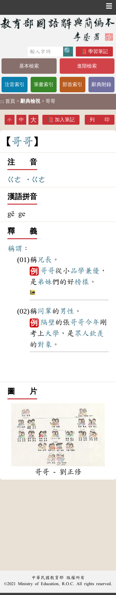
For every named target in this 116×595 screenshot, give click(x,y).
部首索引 (72, 84)
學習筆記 (98, 51)
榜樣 (81, 281)
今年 (92, 322)
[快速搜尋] (45, 51)
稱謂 (14, 248)
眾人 (81, 333)
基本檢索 (29, 66)
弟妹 (44, 281)
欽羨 (96, 333)
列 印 (100, 119)
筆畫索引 (44, 84)
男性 (66, 311)
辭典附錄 (101, 84)
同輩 (44, 311)
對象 (44, 344)
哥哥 (47, 270)
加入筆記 (65, 119)
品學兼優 (85, 270)
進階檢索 (87, 66)
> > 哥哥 (27, 101)
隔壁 (47, 322)
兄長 (44, 259)
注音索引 (14, 84)
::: (2, 101)
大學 (52, 333)
